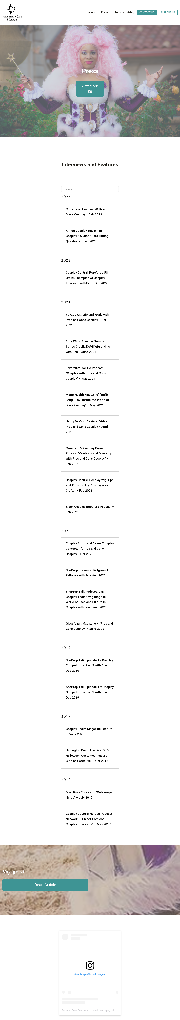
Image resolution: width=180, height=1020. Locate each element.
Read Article (45, 795)
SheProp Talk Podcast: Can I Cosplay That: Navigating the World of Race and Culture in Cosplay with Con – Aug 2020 (84, 539)
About (91, 12)
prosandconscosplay (87, 937)
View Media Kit (90, 89)
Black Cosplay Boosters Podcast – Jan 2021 (85, 459)
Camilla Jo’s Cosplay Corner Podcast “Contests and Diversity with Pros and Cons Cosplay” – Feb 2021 (88, 416)
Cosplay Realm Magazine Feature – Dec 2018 (86, 655)
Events (104, 12)
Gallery (131, 12)
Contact (145, 982)
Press (118, 12)
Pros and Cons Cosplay (62, 937)
